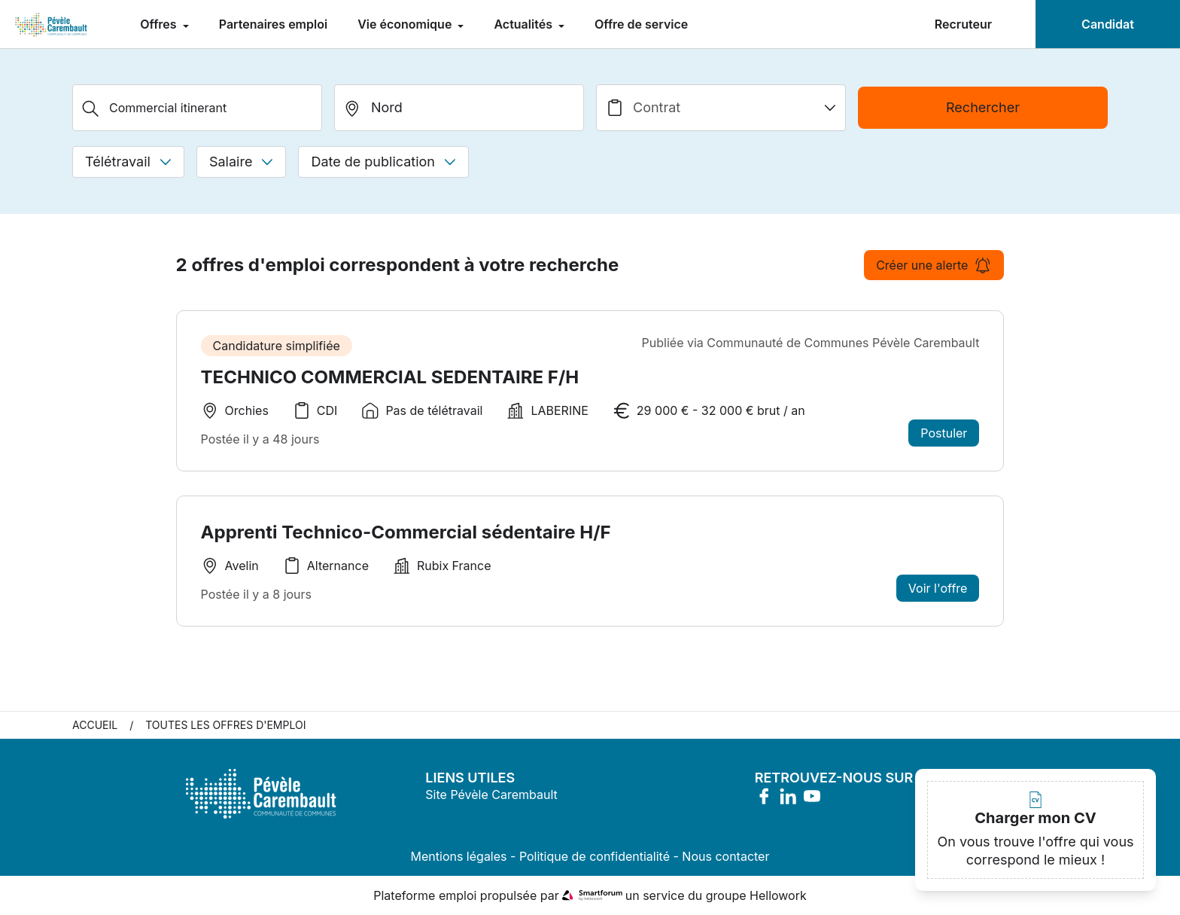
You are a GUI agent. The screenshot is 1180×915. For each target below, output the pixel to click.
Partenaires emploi (273, 24)
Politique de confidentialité (594, 856)
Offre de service (641, 24)
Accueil (94, 724)
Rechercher (983, 107)
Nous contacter (725, 856)
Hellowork (778, 895)
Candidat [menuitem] (1107, 24)
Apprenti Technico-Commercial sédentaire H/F (406, 532)
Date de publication (383, 161)
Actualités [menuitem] (524, 24)
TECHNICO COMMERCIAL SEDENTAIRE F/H (390, 377)
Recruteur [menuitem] (963, 24)
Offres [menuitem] (159, 24)
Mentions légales (459, 856)
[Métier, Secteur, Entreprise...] (197, 107)
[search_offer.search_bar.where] (459, 107)
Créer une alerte (934, 265)
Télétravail (128, 161)
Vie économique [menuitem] (406, 24)
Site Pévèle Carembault (491, 794)
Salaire (241, 161)
